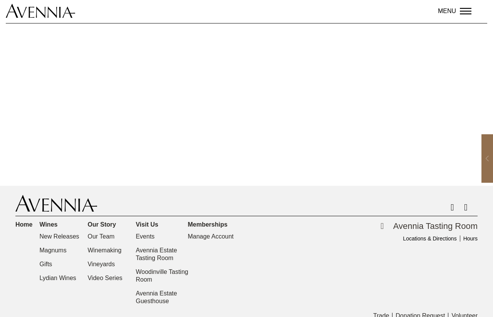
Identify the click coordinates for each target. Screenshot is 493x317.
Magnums (52, 250)
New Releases (59, 236)
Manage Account (210, 236)
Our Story (103, 224)
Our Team (100, 236)
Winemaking (104, 250)
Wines (50, 224)
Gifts (45, 264)
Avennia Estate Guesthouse (156, 297)
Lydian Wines (57, 278)
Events (145, 236)
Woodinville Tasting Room (162, 276)
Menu (447, 11)
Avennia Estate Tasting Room (156, 254)
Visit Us (149, 224)
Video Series (104, 278)
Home (23, 224)
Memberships (209, 224)
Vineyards (101, 264)
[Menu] (465, 11)
